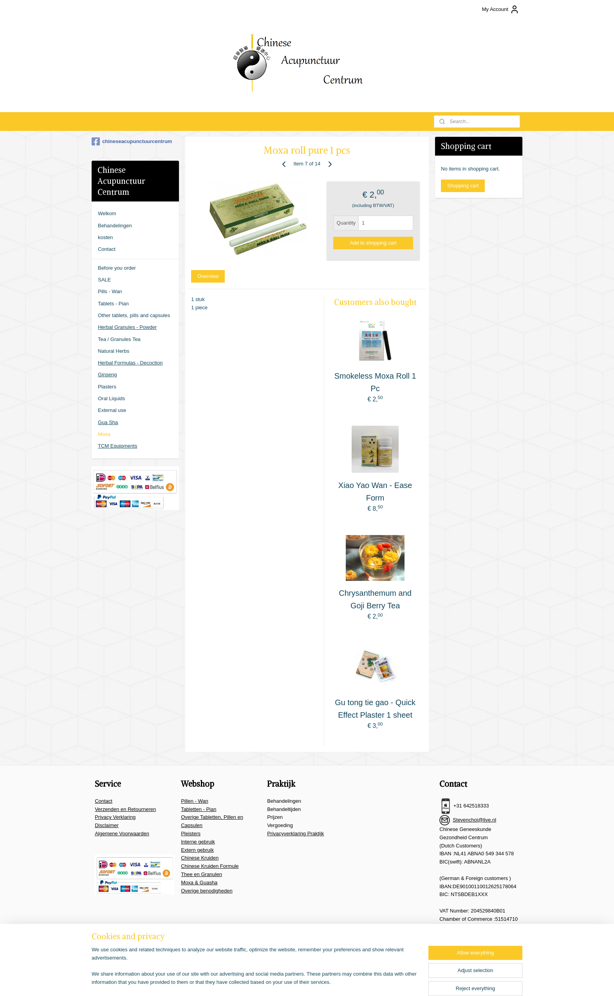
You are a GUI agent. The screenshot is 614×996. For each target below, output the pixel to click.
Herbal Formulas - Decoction (130, 363)
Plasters (107, 387)
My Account (500, 9)
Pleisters (190, 833)
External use (112, 410)
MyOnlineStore (400, 981)
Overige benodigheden (207, 891)
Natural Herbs (113, 351)
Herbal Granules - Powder (127, 327)
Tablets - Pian (113, 304)
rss (312, 981)
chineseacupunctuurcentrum (132, 141)
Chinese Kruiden (200, 858)
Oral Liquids (111, 398)
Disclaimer (107, 825)
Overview (208, 276)
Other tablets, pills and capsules (134, 315)
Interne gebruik (198, 842)
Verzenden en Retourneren (125, 809)
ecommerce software (338, 981)
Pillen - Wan (194, 801)
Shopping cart (463, 186)
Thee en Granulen (201, 874)
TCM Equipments (117, 446)
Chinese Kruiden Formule (209, 866)
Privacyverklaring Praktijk (295, 833)
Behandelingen (115, 226)
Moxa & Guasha (199, 882)
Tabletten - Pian (198, 809)
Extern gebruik (197, 850)
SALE (104, 280)
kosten (105, 237)
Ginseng (107, 374)
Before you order (117, 268)
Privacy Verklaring (115, 817)
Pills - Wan (110, 291)
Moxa (104, 434)
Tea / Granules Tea (119, 339)
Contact (107, 249)
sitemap (298, 981)
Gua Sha (108, 422)
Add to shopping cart (373, 243)
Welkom (107, 213)
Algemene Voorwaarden (122, 833)
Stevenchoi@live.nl (474, 820)
